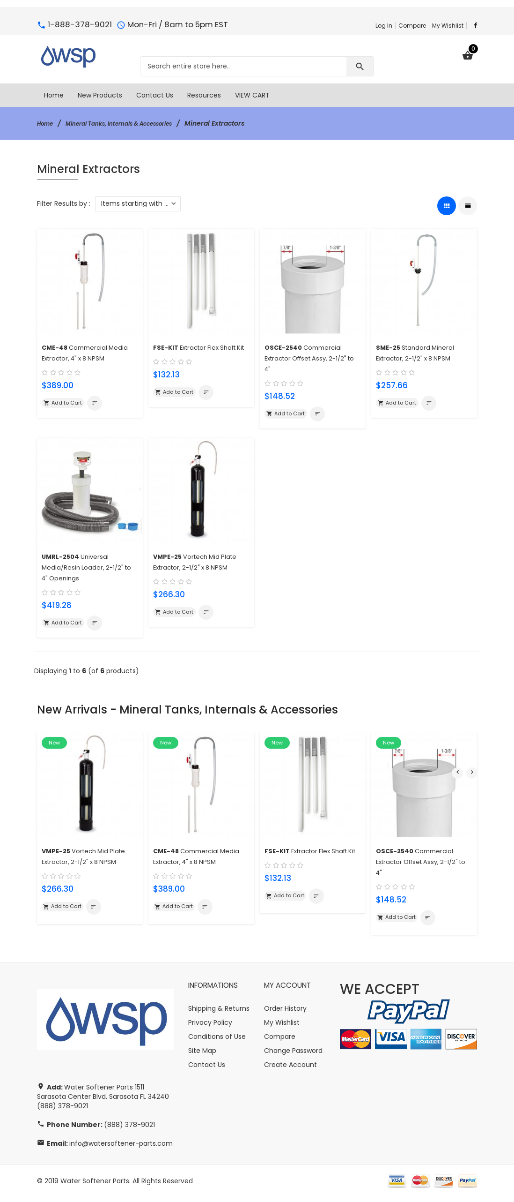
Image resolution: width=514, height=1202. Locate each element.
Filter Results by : (63, 203)
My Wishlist (447, 26)
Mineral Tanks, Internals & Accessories (134, 123)
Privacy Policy (210, 1027)
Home (47, 123)
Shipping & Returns (219, 1013)
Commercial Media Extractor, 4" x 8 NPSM (80, 357)
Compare (412, 26)
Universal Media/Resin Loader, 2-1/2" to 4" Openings (87, 569)
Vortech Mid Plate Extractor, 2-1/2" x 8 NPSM (196, 569)
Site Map (202, 1055)
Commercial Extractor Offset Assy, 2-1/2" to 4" (308, 357)
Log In (383, 26)
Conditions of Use (217, 1041)
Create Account (290, 1069)
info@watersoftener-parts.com (121, 1148)
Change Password (293, 1055)
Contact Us (206, 1069)
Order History (285, 1013)
